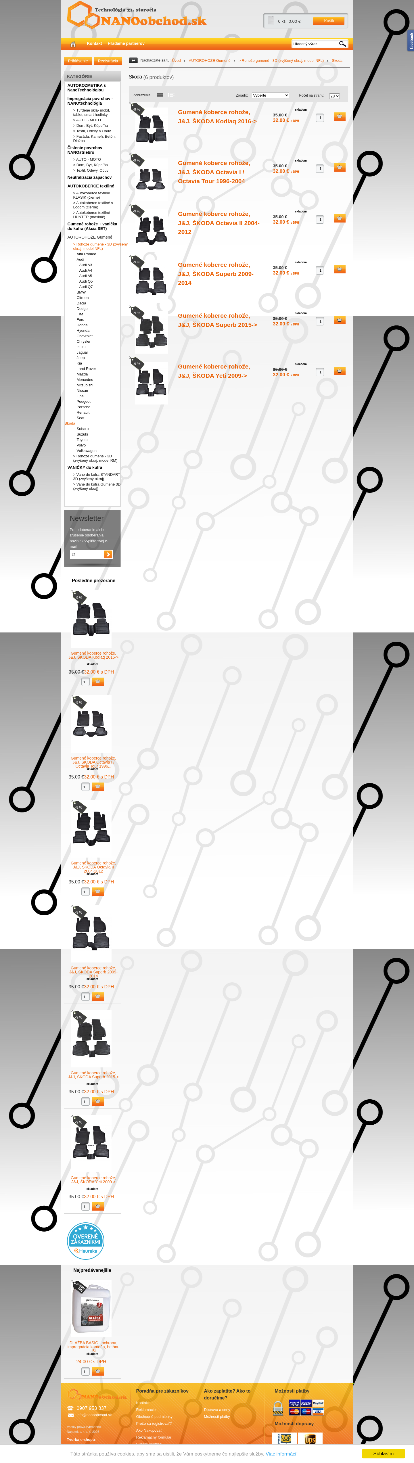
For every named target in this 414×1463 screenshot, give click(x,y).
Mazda (82, 374)
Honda (82, 325)
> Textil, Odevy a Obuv (92, 131)
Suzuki (82, 434)
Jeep (81, 358)
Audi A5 (85, 276)
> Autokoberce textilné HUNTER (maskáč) (91, 214)
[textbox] (320, 44)
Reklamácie (146, 1410)
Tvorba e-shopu (81, 1439)
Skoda (70, 423)
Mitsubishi (85, 385)
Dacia (81, 303)
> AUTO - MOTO (87, 120)
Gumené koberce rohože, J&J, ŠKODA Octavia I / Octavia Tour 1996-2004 (214, 172)
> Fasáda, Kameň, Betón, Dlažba (94, 138)
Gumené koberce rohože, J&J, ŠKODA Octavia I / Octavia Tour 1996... (93, 762)
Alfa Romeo (86, 254)
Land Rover (86, 369)
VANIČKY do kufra (85, 467)
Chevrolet (85, 336)
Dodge (82, 308)
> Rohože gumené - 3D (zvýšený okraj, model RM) (95, 458)
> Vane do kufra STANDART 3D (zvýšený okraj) (96, 476)
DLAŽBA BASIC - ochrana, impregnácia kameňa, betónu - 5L (94, 1347)
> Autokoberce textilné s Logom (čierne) (93, 205)
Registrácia (108, 61)
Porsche (84, 407)
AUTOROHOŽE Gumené (90, 237)
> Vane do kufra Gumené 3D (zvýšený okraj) (97, 486)
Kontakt (94, 43)
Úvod (176, 60)
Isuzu (81, 347)
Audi (80, 259)
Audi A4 (85, 270)
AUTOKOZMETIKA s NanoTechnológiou (87, 87)
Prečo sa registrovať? (154, 1423)
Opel (81, 396)
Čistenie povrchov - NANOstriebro (86, 150)
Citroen (83, 298)
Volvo (81, 445)
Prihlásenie (78, 61)
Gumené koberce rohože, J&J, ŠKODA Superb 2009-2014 (93, 972)
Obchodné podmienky (154, 1416)
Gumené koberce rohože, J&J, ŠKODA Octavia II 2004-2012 (93, 867)
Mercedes (85, 379)
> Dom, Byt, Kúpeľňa (90, 125)
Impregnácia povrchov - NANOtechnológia (90, 101)
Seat (81, 418)
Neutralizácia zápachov (90, 177)
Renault (83, 412)
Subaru (83, 429)
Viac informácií (282, 1454)
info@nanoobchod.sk (94, 1415)
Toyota (82, 440)
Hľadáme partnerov (126, 43)
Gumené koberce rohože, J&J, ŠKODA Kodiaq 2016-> (93, 655)
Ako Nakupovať (149, 1430)
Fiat (80, 314)
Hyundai (84, 330)
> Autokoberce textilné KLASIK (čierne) (91, 195)
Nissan (82, 390)
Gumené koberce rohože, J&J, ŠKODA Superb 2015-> (93, 1075)
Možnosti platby (217, 1416)
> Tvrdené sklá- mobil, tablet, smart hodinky (91, 112)
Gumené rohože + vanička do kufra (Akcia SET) (92, 226)
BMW (81, 292)
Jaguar (82, 352)
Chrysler (84, 341)
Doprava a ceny (217, 1410)
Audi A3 (85, 265)
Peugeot (84, 401)
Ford (81, 319)
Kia (79, 363)
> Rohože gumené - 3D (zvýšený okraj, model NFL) (100, 246)
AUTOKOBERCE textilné (91, 186)
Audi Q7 (86, 287)
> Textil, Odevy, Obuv (91, 170)
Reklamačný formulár (154, 1437)
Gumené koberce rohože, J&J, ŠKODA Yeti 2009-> (93, 1180)
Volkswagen (87, 450)
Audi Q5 (86, 281)
